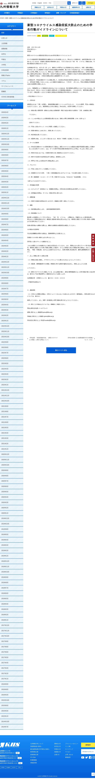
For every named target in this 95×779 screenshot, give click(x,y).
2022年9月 (5, 342)
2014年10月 (5, 721)
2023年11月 (5, 267)
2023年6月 (5, 294)
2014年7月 (5, 727)
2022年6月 (5, 358)
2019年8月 (5, 529)
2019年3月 (5, 545)
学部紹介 (20, 13)
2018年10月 (5, 572)
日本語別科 (5, 70)
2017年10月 (5, 636)
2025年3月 (5, 182)
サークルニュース (7, 86)
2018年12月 (5, 561)
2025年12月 (5, 133)
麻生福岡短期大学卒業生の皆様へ (40, 749)
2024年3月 (5, 246)
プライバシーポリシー (71, 743)
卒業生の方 (63, 7)
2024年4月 (5, 240)
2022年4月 (5, 369)
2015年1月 (5, 716)
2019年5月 (5, 534)
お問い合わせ (93, 255)
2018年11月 (5, 566)
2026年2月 (5, 123)
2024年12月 (5, 198)
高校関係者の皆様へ (36, 746)
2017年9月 (5, 641)
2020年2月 (5, 508)
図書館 (3, 91)
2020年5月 (5, 491)
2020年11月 (5, 459)
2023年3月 (5, 310)
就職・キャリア (61, 13)
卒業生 (3, 59)
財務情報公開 (34, 754)
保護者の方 (57, 752)
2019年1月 (5, 556)
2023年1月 (5, 320)
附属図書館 (33, 760)
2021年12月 (5, 390)
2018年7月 (5, 588)
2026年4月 (5, 112)
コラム (3, 81)
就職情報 (4, 48)
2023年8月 (5, 283)
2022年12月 (5, 326)
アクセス (90, 3)
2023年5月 (5, 299)
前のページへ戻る (61, 350)
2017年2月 (5, 673)
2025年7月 (5, 160)
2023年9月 (5, 278)
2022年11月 (5, 331)
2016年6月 (5, 689)
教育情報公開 (34, 752)
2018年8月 (5, 582)
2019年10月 (5, 524)
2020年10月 (5, 465)
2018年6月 (5, 593)
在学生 (51, 35)
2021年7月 (5, 417)
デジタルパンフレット (88, 751)
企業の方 (88, 7)
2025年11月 (5, 139)
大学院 (3, 65)
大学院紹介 (33, 13)
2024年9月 (5, 214)
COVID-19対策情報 (61, 35)
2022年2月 (5, 379)
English (40, 3)
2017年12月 (5, 625)
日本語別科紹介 (75, 13)
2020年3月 (5, 502)
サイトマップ (69, 749)
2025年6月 (5, 165)
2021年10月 (5, 401)
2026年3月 (5, 117)
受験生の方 (38, 7)
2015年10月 (5, 700)
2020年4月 (5, 497)
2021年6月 (5, 422)
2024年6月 (5, 230)
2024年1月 (5, 256)
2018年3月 (5, 609)
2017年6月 (5, 652)
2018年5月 (5, 598)
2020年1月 (5, 513)
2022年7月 (5, 353)
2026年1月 (5, 128)
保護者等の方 (76, 7)
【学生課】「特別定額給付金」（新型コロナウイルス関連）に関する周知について (43, 338)
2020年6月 (5, 486)
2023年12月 (5, 262)
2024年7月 (5, 224)
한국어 (45, 3)
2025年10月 (5, 144)
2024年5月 (5, 235)
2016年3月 (5, 695)
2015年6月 (5, 705)
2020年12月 (5, 454)
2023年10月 (5, 272)
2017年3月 (5, 668)
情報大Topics (5, 75)
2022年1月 (5, 385)
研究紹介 (47, 13)
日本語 (34, 3)
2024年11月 (5, 203)
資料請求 (93, 240)
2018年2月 (5, 614)
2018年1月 (5, 620)
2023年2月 (5, 315)
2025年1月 (5, 192)
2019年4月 (5, 540)
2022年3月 (5, 374)
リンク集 (67, 746)
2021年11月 (5, 395)
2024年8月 (5, 219)
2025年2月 (5, 187)
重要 (39, 35)
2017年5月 (5, 657)
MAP (18, 754)
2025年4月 (5, 176)
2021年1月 (5, 449)
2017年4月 (5, 662)
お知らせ (45, 35)
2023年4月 (5, 304)
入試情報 (4, 43)
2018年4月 (5, 604)
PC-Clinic (33, 757)
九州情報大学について (36, 743)
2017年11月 (5, 630)
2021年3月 (5, 438)
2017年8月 (5, 647)
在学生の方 (50, 7)
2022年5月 (5, 363)
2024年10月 (5, 208)
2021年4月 (5, 433)
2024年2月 (5, 251)
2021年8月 (5, 411)
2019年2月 (5, 550)
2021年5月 (5, 427)
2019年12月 (5, 518)
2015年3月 (5, 711)
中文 (50, 3)
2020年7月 (5, 481)
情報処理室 (33, 763)
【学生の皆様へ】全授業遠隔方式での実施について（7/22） (80, 338)
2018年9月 (5, 577)
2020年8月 (5, 475)
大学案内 (7, 13)
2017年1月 (5, 679)
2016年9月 (5, 684)
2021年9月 (5, 406)
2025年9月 (5, 149)
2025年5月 (5, 171)
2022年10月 (5, 336)
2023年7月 (5, 288)
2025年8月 (5, 155)
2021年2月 (5, 443)
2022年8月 (5, 347)
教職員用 (67, 757)
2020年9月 (5, 470)
